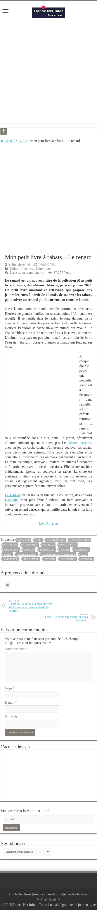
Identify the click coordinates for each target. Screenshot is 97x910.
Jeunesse (28, 268)
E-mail (11, 702)
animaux (24, 540)
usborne (86, 559)
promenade (31, 559)
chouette (10, 544)
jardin (64, 549)
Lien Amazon (48, 523)
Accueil (7, 141)
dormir (29, 549)
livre (7, 554)
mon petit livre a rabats (58, 554)
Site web (11, 716)
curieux (48, 544)
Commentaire (15, 649)
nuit (84, 554)
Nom (9, 688)
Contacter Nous (20, 894)
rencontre (68, 559)
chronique (30, 544)
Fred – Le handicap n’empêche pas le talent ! (65, 617)
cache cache (55, 540)
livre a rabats (26, 554)
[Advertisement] (48, 70)
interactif (47, 549)
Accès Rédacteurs (75, 894)
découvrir (11, 549)
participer (10, 559)
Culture (23, 141)
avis (38, 540)
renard (50, 559)
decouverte (68, 544)
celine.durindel (19, 265)
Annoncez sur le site (47, 894)
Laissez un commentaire (27, 272)
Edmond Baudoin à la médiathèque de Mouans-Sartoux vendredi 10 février (31, 606)
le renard (81, 549)
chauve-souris (80, 540)
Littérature (43, 268)
